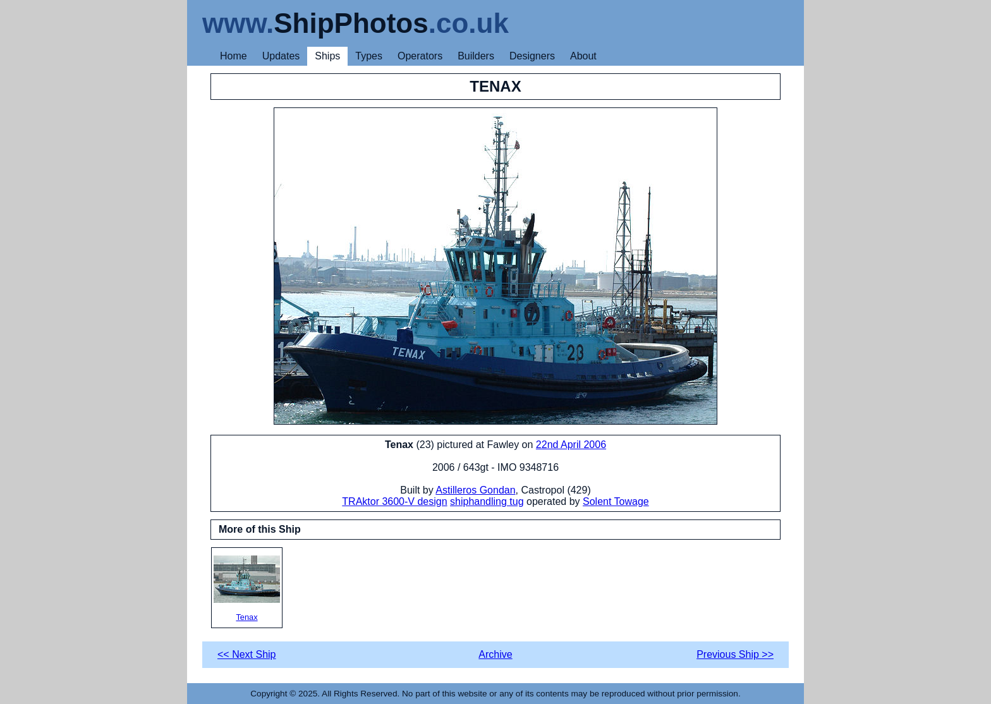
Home (233, 56)
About (583, 56)
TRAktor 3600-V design (394, 501)
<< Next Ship (246, 654)
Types (368, 56)
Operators (420, 56)
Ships (327, 56)
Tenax (247, 588)
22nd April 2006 (571, 444)
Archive (495, 654)
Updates (281, 56)
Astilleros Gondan (475, 490)
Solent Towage (616, 501)
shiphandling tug (487, 501)
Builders (476, 56)
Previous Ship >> (735, 654)
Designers (532, 56)
